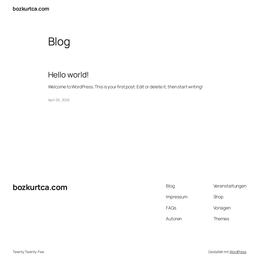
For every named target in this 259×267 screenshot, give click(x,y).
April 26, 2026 (59, 99)
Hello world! (68, 74)
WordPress (237, 251)
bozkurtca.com (31, 8)
